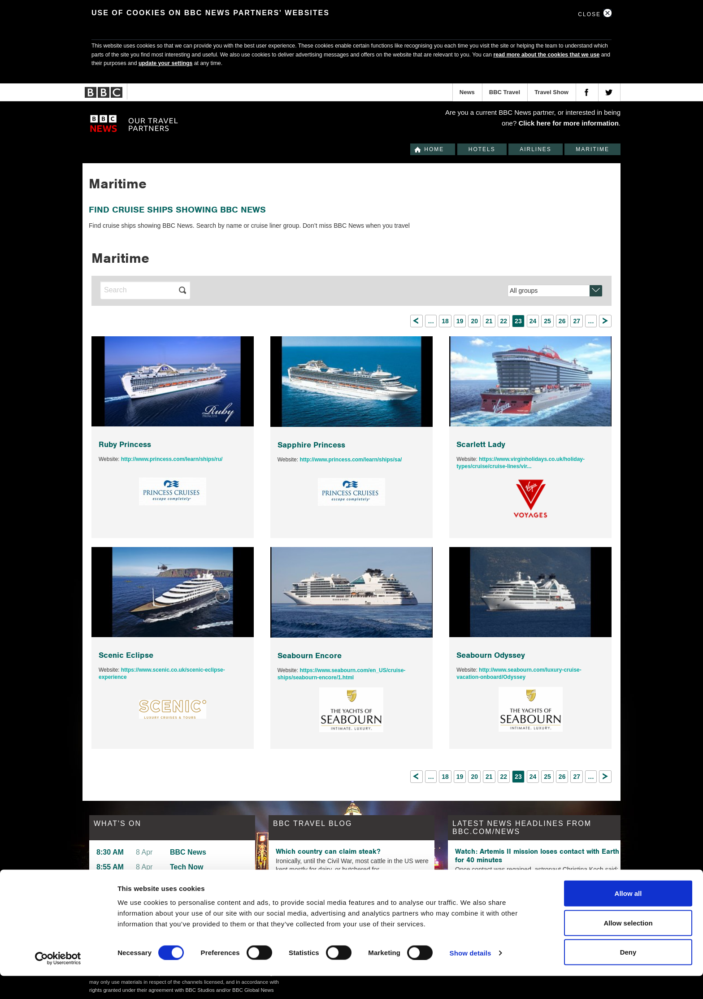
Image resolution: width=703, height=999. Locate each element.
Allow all (628, 916)
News (467, 92)
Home (434, 149)
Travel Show (551, 92)
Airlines (535, 149)
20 (474, 321)
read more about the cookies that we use (546, 55)
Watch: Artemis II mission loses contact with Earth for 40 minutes (537, 855)
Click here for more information (568, 123)
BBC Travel (504, 92)
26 (562, 321)
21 (489, 321)
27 (576, 321)
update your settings (165, 63)
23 (518, 321)
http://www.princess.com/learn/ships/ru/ (172, 459)
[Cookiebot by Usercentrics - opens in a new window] (58, 981)
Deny (628, 975)
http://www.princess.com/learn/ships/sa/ (350, 459)
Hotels (482, 149)
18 (445, 321)
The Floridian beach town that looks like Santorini (341, 886)
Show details (470, 976)
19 (460, 321)
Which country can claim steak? (328, 851)
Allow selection (627, 946)
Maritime (592, 149)
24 (533, 321)
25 (547, 321)
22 (504, 321)
